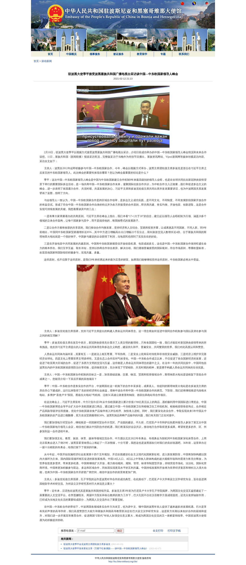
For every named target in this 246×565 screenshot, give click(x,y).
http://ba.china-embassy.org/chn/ (122, 561)
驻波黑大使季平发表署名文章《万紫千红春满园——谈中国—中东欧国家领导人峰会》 (105, 548)
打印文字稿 (174, 530)
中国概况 (71, 54)
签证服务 (118, 54)
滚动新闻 (46, 61)
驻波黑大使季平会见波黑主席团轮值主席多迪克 (86, 544)
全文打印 (158, 530)
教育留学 (142, 54)
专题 (163, 54)
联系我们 (184, 54)
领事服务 (95, 54)
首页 (50, 54)
